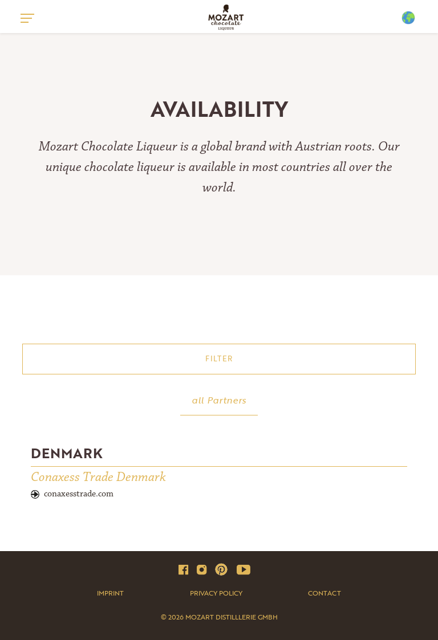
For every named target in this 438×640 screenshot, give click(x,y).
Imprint (110, 593)
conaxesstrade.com (78, 493)
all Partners (219, 400)
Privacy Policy (216, 593)
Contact (324, 593)
